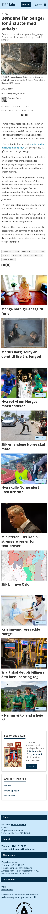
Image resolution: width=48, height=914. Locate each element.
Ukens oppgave (11, 790)
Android (37, 754)
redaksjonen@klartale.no (21, 849)
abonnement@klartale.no (20, 867)
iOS (28, 754)
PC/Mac (33, 751)
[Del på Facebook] (22, 115)
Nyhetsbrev (9, 795)
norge (6, 255)
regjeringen (27, 251)
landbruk (16, 255)
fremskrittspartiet (33, 255)
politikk (40, 251)
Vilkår (4, 886)
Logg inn (37, 4)
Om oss (4, 827)
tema (17, 251)
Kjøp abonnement (9, 862)
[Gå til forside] (8, 4)
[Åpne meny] (45, 4)
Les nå (31, 766)
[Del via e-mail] (26, 115)
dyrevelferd (8, 259)
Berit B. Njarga (18, 824)
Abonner (26, 4)
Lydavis (7, 785)
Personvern (7, 889)
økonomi (7, 251)
